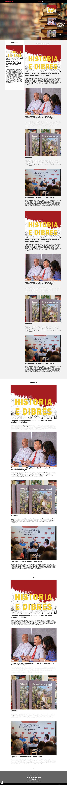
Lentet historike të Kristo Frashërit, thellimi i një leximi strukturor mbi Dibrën (61, 12)
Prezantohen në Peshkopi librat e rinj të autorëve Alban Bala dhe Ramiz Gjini (61, 24)
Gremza (60, 784)
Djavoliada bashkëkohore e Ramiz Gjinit (40, 197)
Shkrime (43, 1)
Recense (59, 34)
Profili (50, 1)
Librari (46, 1)
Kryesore (39, 1)
